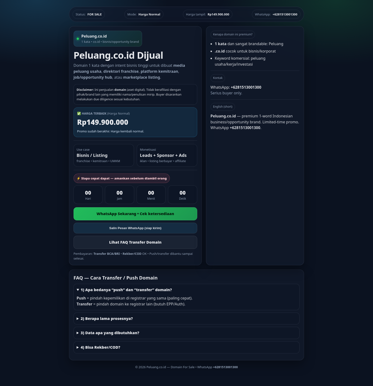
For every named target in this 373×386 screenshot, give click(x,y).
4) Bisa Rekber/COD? (100, 347)
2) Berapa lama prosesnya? (107, 318)
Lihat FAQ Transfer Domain (135, 242)
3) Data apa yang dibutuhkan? (110, 332)
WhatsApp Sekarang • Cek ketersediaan (135, 213)
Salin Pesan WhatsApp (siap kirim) (135, 228)
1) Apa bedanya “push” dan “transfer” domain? (126, 289)
